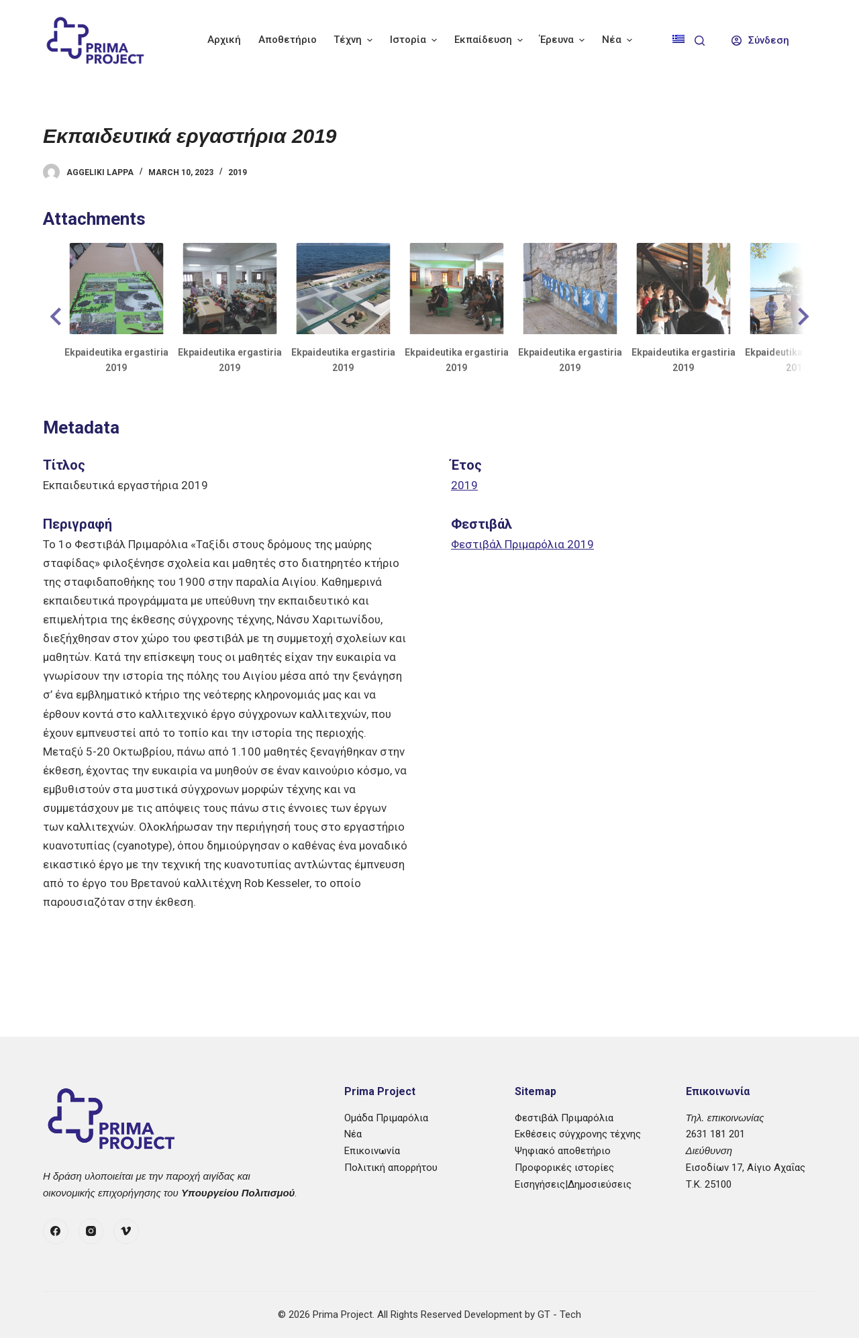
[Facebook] (55, 1231)
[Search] (700, 41)
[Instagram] (91, 1231)
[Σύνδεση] (760, 40)
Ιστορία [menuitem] (415, 40)
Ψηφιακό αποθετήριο (563, 1151)
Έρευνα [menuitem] (564, 40)
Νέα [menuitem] (619, 40)
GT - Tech (559, 1314)
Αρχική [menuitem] (224, 40)
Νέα (353, 1134)
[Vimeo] (126, 1231)
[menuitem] (678, 40)
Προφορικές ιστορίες (564, 1168)
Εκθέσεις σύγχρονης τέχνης (578, 1134)
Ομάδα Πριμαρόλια (386, 1118)
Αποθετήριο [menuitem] (287, 40)
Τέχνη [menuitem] (355, 40)
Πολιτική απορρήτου (391, 1168)
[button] (58, 316)
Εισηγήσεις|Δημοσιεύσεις (573, 1184)
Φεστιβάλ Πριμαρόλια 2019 (522, 544)
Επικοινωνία (372, 1151)
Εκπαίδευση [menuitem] (490, 40)
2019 (237, 172)
